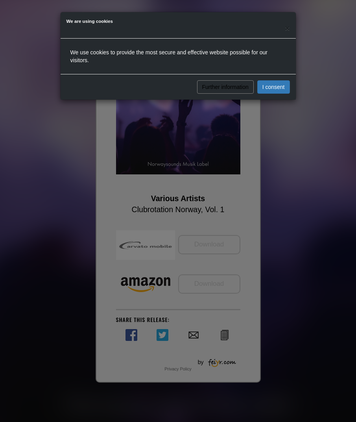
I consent (273, 87)
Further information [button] (225, 87)
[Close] (287, 28)
